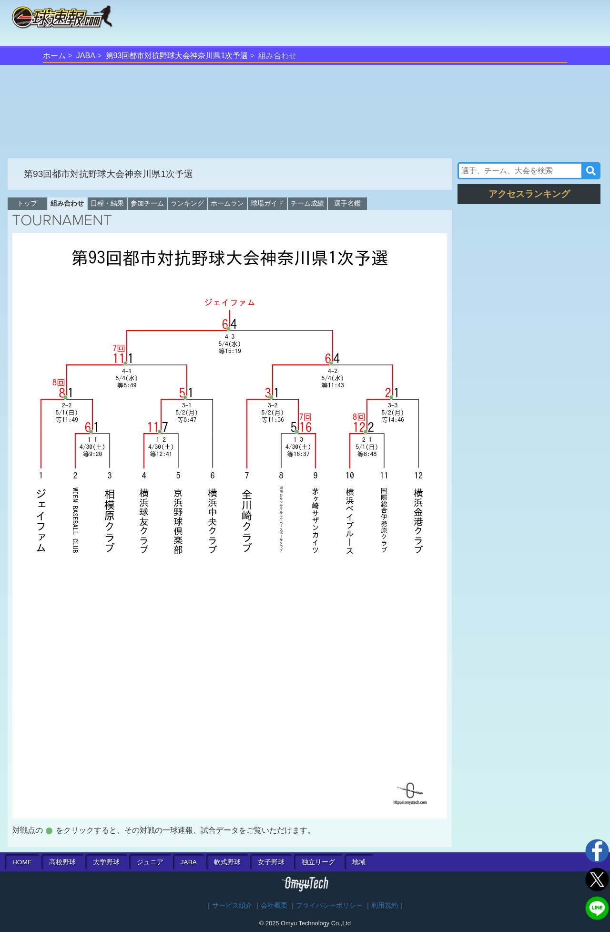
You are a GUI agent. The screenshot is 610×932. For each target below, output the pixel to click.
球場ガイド (267, 203)
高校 (62, 862)
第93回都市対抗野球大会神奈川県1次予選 (177, 56)
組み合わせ (67, 203)
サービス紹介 (232, 905)
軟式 (227, 862)
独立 (318, 862)
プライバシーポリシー (329, 905)
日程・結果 (107, 203)
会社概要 (274, 905)
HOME (22, 862)
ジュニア (150, 862)
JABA (85, 56)
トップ (27, 203)
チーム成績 (307, 203)
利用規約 (384, 905)
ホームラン (227, 203)
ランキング (187, 203)
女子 (271, 862)
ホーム (54, 56)
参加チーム (147, 203)
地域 (359, 862)
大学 (106, 862)
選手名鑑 (347, 203)
